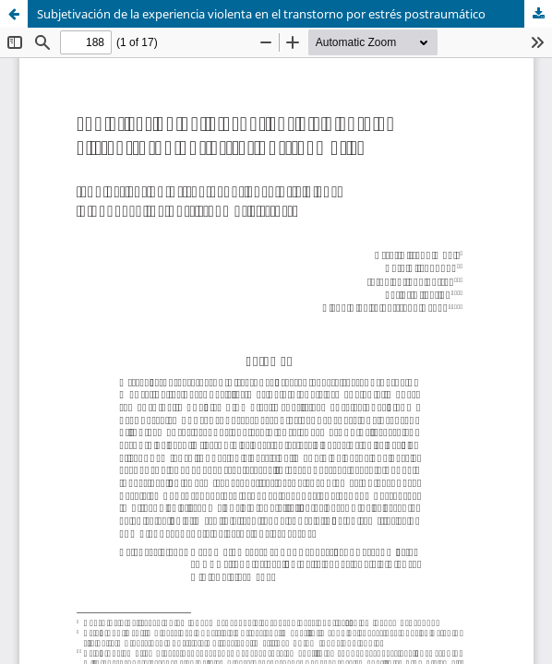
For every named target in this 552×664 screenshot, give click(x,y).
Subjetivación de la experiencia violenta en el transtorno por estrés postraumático (261, 14)
